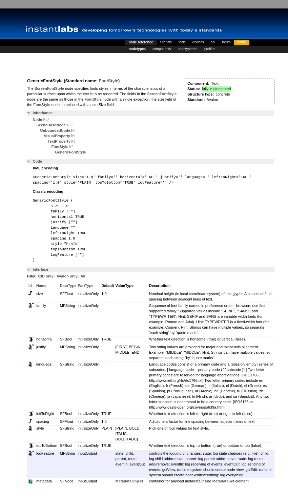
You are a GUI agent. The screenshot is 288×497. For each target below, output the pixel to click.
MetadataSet (223, 481)
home (242, 42)
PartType (85, 286)
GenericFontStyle (70, 152)
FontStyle (108, 81)
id (30, 286)
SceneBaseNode (55, 125)
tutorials (166, 42)
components (161, 49)
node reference (141, 42)
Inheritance (43, 113)
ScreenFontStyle (49, 88)
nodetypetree (188, 49)
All (83, 276)
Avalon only (67, 276)
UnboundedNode (58, 130)
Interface (40, 269)
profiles (209, 49)
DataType (68, 286)
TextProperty (62, 141)
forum (226, 42)
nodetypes (137, 49)
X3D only (46, 276)
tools (182, 42)
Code (37, 161)
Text (215, 83)
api (213, 42)
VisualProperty (60, 136)
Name (41, 286)
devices (198, 42)
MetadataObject (129, 481)
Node (41, 120)
